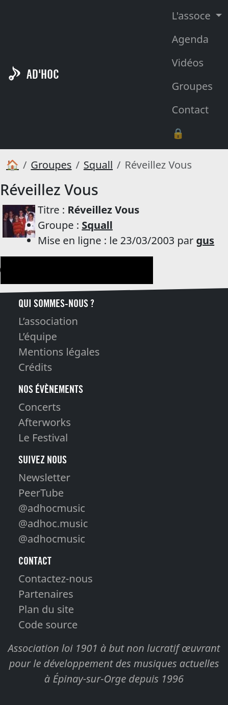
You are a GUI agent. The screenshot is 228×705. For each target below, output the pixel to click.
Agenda (190, 39)
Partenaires (45, 594)
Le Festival (43, 437)
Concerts (39, 407)
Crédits (35, 367)
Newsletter (44, 477)
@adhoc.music (53, 523)
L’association (48, 321)
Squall (98, 165)
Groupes (192, 86)
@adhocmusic (51, 508)
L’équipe (37, 336)
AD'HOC (43, 74)
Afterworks (44, 422)
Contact (190, 109)
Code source (48, 624)
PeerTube (41, 493)
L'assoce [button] (192, 15)
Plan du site (46, 609)
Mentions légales (58, 352)
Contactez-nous (55, 578)
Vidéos (188, 62)
